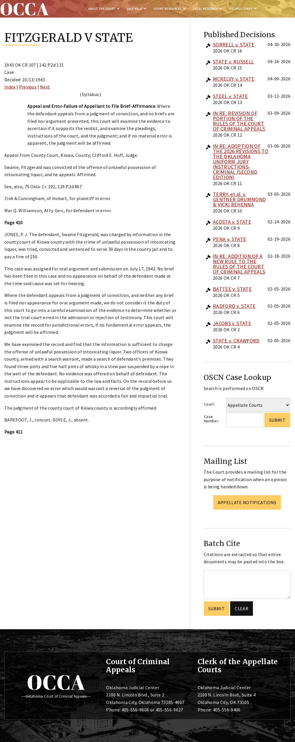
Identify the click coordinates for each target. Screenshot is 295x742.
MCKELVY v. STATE (233, 79)
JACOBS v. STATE (232, 323)
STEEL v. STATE (230, 96)
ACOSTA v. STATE (232, 222)
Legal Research (205, 9)
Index (10, 87)
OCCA (56, 682)
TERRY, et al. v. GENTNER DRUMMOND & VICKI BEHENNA (239, 199)
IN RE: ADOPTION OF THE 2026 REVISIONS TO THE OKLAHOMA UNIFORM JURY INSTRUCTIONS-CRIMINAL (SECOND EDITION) (240, 161)
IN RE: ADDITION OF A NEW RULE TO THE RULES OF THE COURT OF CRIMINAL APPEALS (239, 264)
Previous (28, 87)
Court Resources (167, 9)
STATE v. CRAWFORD (236, 340)
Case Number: (211, 419)
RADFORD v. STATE (234, 306)
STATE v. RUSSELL (233, 61)
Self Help (134, 9)
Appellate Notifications (247, 502)
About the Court (101, 9)
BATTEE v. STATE (232, 289)
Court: (209, 404)
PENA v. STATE (229, 239)
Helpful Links (240, 9)
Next (45, 87)
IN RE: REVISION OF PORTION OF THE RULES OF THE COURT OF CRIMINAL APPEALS (239, 121)
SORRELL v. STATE (233, 44)
